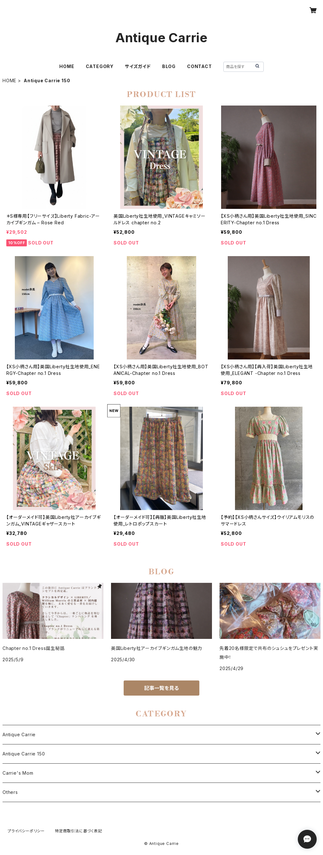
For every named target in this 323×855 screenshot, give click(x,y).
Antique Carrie (19, 734)
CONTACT (199, 66)
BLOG (169, 66)
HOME (66, 66)
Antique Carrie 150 (24, 753)
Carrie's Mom (18, 773)
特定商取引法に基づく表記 (78, 831)
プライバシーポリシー (26, 831)
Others (10, 792)
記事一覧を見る (161, 688)
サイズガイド (138, 66)
